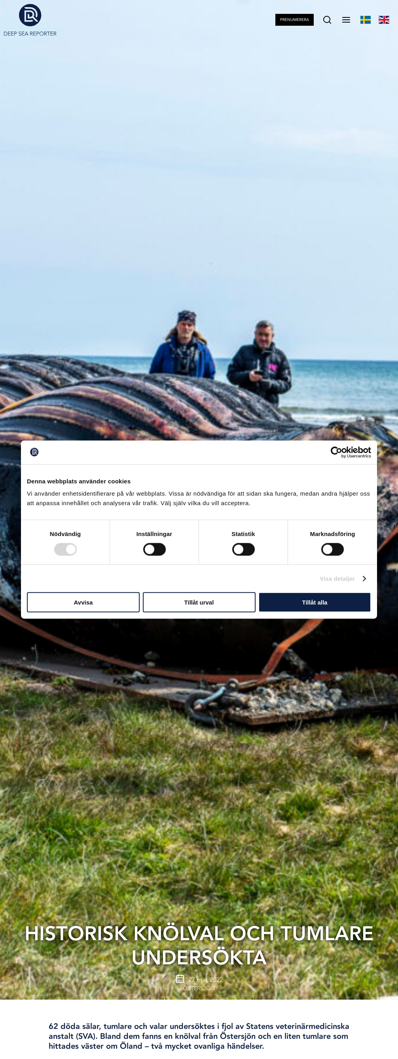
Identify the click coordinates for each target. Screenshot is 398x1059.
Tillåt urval (199, 602)
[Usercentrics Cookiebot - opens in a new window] (336, 452)
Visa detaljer (337, 578)
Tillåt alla (315, 602)
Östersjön (199, 988)
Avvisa (83, 602)
